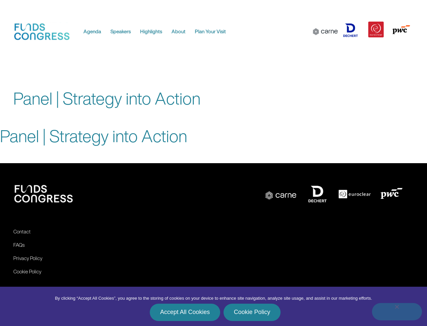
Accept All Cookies (185, 312)
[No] (397, 311)
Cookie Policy (252, 312)
